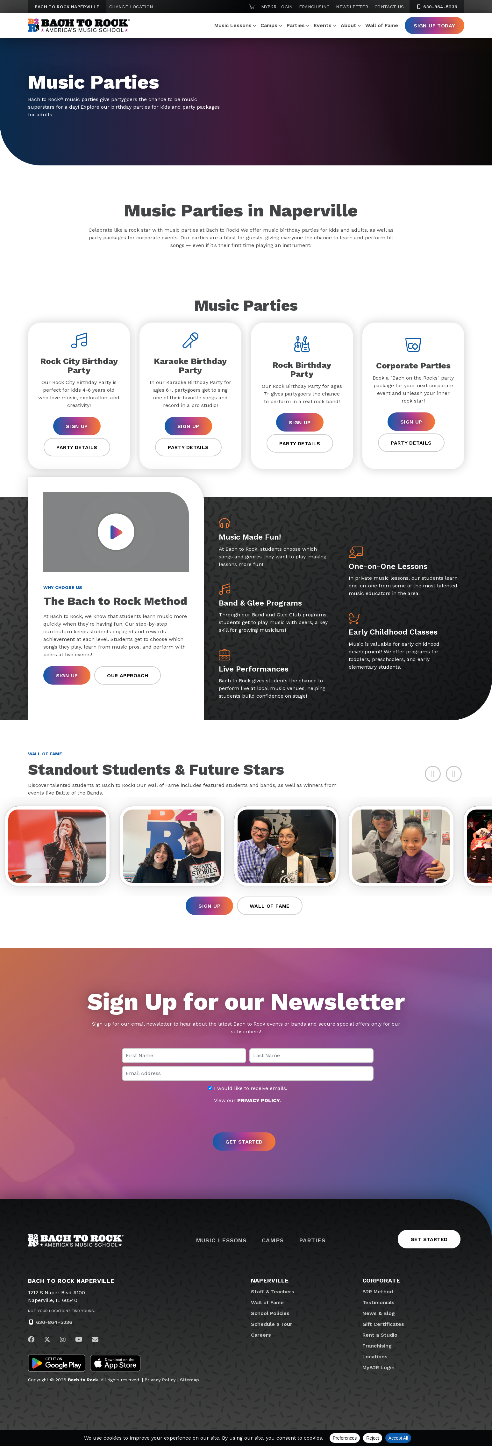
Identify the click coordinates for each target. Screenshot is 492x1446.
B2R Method (377, 1292)
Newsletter (352, 6)
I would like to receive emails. (247, 1088)
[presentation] (246, 1118)
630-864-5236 (54, 1322)
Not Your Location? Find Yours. (61, 1311)
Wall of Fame (381, 25)
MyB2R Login (277, 6)
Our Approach (127, 675)
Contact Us (389, 6)
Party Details (76, 447)
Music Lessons (233, 25)
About (348, 25)
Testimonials (378, 1302)
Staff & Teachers (272, 1292)
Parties (296, 25)
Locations (375, 1357)
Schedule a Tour (271, 1324)
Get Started (428, 1239)
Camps (268, 25)
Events (323, 25)
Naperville (270, 1280)
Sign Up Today (434, 26)
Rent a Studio (379, 1335)
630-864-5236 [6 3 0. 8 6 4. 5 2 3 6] (436, 6)
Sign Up (77, 426)
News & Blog (378, 1313)
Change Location (131, 6)
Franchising (314, 6)
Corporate (381, 1280)
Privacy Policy (160, 1379)
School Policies (270, 1313)
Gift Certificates (383, 1324)
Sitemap (189, 1379)
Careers (261, 1335)
